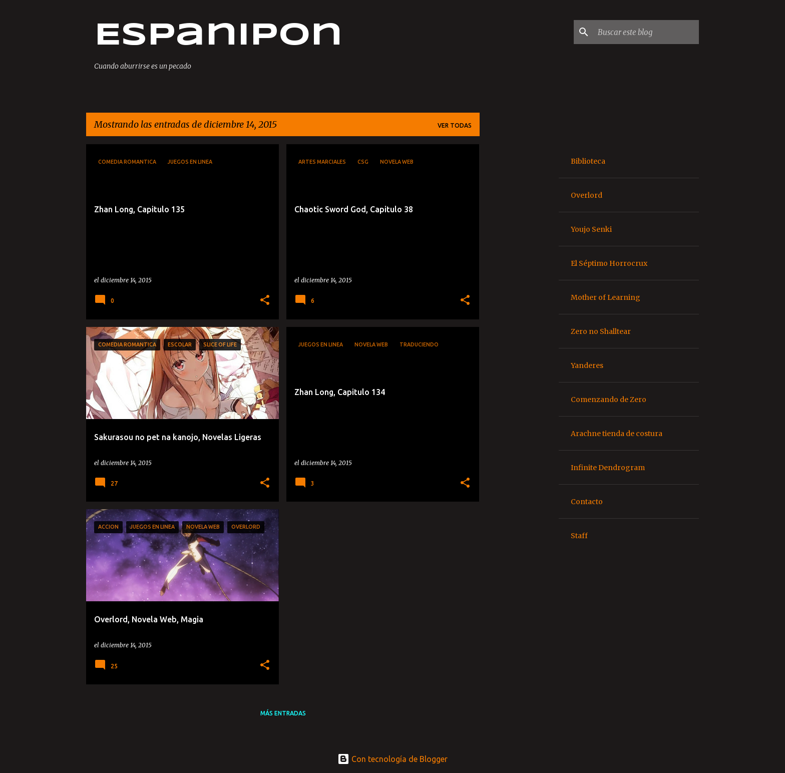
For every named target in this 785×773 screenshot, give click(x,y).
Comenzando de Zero (608, 399)
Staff (579, 535)
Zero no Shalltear (601, 331)
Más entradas (283, 713)
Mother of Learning (605, 297)
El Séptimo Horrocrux (609, 263)
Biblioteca (588, 161)
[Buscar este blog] (646, 32)
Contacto (587, 501)
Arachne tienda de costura (616, 433)
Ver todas (455, 125)
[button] (265, 300)
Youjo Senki (591, 229)
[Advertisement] (519, 294)
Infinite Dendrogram (608, 467)
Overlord (586, 195)
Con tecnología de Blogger (392, 758)
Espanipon (218, 36)
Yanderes (587, 365)
